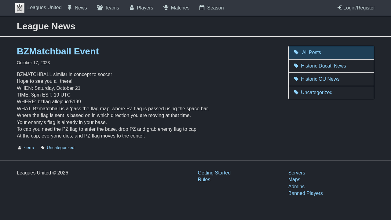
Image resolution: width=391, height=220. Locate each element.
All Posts (307, 52)
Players (140, 7)
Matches (176, 7)
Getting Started (214, 172)
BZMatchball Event (58, 51)
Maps (294, 179)
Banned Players (305, 193)
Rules (204, 179)
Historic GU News (316, 79)
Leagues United (38, 7)
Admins (296, 186)
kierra (29, 147)
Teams (107, 7)
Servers (296, 172)
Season (211, 7)
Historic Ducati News (319, 65)
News (76, 7)
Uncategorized (60, 147)
